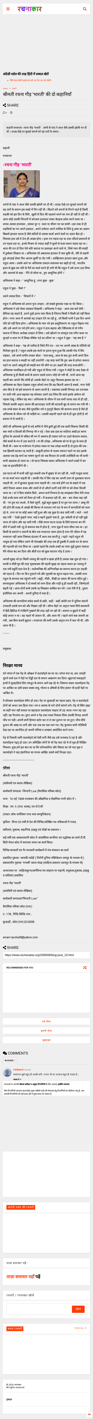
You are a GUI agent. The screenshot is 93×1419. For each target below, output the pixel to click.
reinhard (18, 1069)
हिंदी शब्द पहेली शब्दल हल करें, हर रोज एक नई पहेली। (31, 80)
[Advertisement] (46, 41)
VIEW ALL (80, 1328)
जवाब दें (17, 1079)
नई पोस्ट (46, 1021)
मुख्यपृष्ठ (46, 1040)
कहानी (14, 89)
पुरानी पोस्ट (46, 1031)
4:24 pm (27, 1070)
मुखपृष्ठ (9, 1399)
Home (5, 89)
